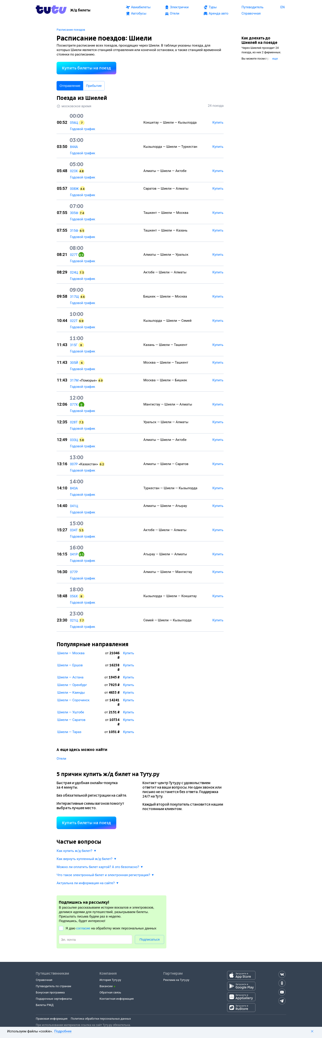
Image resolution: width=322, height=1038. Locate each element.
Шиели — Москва (71, 653)
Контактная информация (117, 998)
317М (74, 380)
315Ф (74, 231)
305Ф (74, 213)
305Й (74, 363)
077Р (74, 572)
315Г (74, 345)
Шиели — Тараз (69, 732)
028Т (74, 422)
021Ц (74, 620)
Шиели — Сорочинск (73, 700)
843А (74, 488)
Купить (128, 653)
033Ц (74, 440)
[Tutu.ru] (51, 10)
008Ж (74, 189)
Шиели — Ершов (70, 665)
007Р (74, 464)
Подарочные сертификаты (54, 998)
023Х (74, 171)
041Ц (74, 506)
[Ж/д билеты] (80, 10)
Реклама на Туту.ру (176, 980)
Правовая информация (52, 1018)
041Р (74, 554)
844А (74, 147)
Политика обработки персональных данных (101, 1018)
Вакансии (106, 986)
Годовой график (82, 129)
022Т (74, 321)
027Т (74, 255)
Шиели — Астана (70, 677)
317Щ (74, 297)
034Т (74, 530)
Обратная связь (110, 992)
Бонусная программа (50, 992)
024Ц (74, 272)
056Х (74, 596)
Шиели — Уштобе (70, 712)
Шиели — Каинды (71, 693)
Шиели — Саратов (71, 720)
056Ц (74, 123)
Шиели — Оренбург (72, 685)
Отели (61, 759)
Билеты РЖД (44, 1005)
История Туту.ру (110, 980)
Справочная (44, 980)
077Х (74, 405)
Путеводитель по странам (53, 986)
